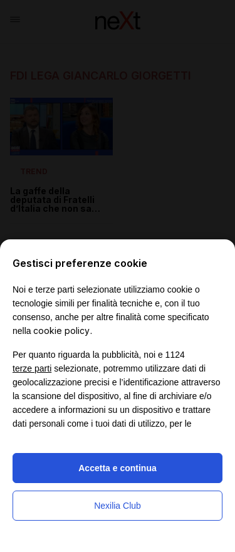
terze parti (32, 368)
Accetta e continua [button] (117, 468)
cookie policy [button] (61, 330)
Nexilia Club (117, 506)
